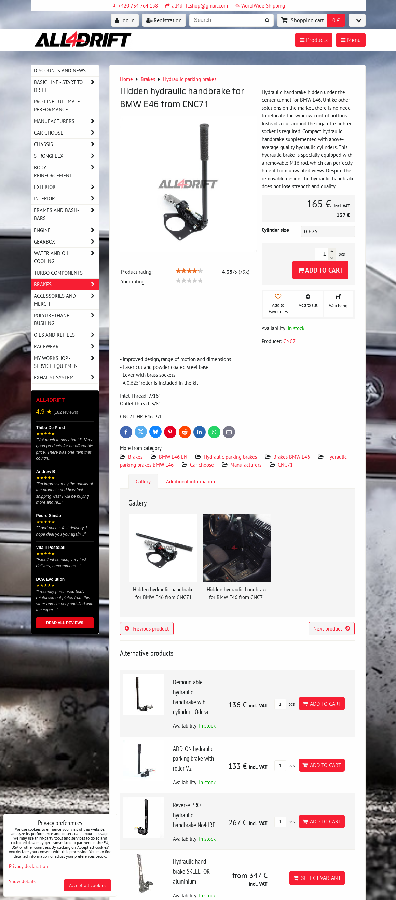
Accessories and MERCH (66, 299)
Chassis (66, 144)
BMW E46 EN (173, 456)
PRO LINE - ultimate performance (57, 105)
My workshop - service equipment (66, 362)
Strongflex (66, 156)
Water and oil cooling (66, 257)
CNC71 (285, 464)
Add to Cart (320, 270)
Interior (66, 198)
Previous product (147, 628)
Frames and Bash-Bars (66, 214)
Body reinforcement (66, 171)
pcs (284, 704)
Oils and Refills (66, 335)
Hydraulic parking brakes (230, 456)
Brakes (135, 456)
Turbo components (58, 272)
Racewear (66, 346)
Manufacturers (245, 464)
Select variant (317, 877)
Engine (66, 230)
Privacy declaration (28, 866)
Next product (331, 628)
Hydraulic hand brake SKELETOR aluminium (191, 871)
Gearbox (66, 241)
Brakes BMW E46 (291, 456)
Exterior (66, 187)
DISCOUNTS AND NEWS (60, 70)
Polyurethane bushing (66, 319)
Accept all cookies (87, 885)
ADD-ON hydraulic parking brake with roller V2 (193, 758)
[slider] (189, 271)
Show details (22, 881)
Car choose (202, 464)
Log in (125, 20)
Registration (164, 20)
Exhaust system (66, 377)
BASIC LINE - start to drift (66, 86)
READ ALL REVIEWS (64, 623)
